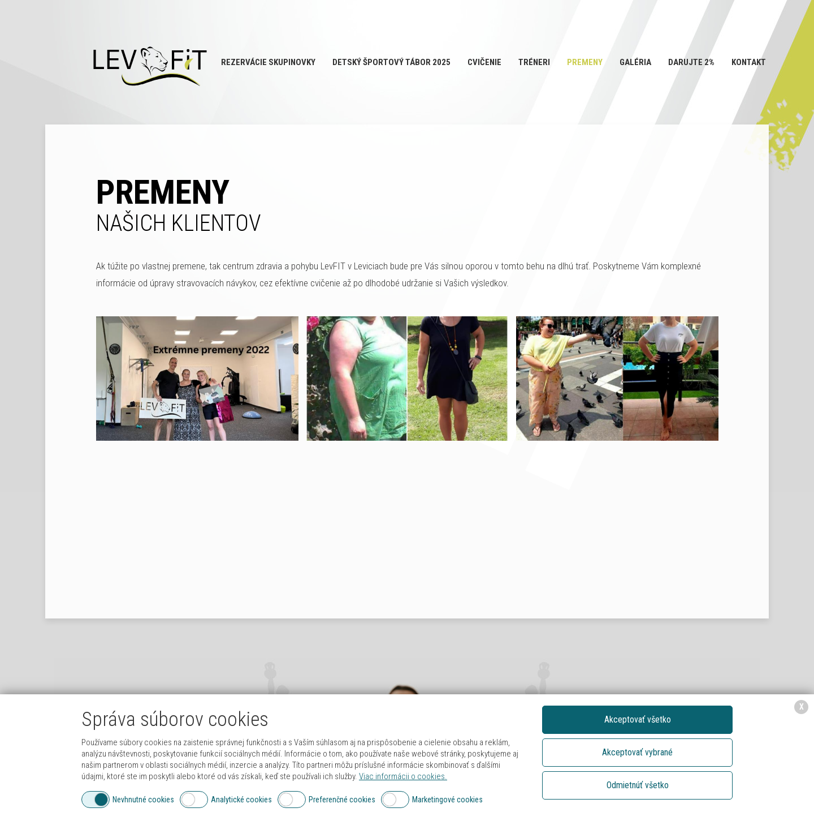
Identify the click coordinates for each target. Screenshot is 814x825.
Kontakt (748, 62)
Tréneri (534, 62)
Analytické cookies (241, 799)
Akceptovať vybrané (637, 752)
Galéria (635, 62)
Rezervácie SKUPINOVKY (268, 62)
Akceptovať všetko (637, 719)
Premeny (585, 62)
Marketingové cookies (447, 799)
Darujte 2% (691, 62)
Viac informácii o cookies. (403, 776)
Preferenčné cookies (342, 799)
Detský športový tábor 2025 (391, 62)
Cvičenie (484, 62)
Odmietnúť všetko (638, 785)
